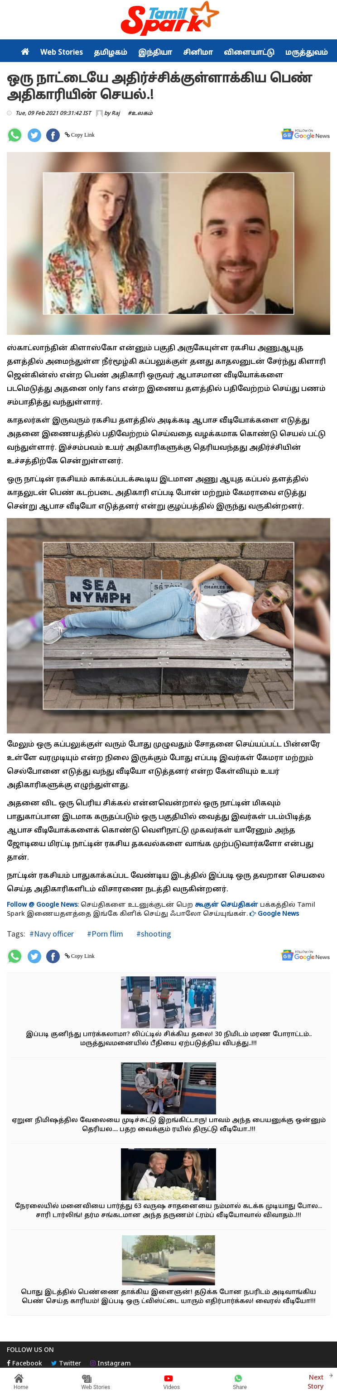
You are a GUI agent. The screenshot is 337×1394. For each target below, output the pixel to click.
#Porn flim (104, 933)
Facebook (24, 1364)
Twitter (66, 1364)
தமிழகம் (110, 52)
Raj (115, 113)
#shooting (153, 933)
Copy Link (82, 135)
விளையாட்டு (249, 52)
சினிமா (198, 52)
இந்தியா (155, 52)
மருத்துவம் (306, 52)
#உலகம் (140, 113)
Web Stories (61, 52)
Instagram (110, 1364)
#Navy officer (51, 933)
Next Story (315, 1381)
